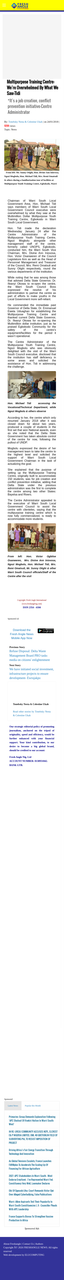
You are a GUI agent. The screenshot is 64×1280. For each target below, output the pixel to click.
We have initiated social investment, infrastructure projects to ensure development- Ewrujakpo (31, 673)
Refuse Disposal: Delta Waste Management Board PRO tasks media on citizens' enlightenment (29, 655)
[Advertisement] (32, 46)
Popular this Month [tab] (33, 1106)
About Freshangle (12, 1243)
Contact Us (28, 1243)
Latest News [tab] (13, 1106)
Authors (39, 1243)
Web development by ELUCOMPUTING (23, 1254)
